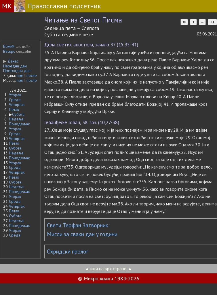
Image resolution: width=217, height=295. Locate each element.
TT (212, 22)
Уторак (15, 94)
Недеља (16, 119)
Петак (14, 109)
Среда (14, 99)
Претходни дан (17, 70)
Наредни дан (15, 66)
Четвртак (16, 104)
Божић (8, 46)
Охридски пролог (67, 251)
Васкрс (9, 51)
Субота (18, 114)
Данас (10, 61)
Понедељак (19, 123)
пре (20, 75)
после (31, 75)
